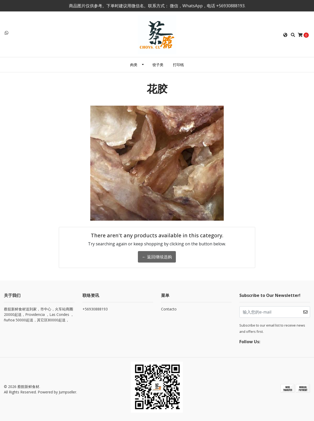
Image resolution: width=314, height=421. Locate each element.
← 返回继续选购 (157, 257)
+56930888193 (95, 309)
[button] (285, 35)
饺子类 (157, 64)
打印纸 (178, 64)
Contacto (169, 309)
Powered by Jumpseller (57, 392)
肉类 (133, 64)
